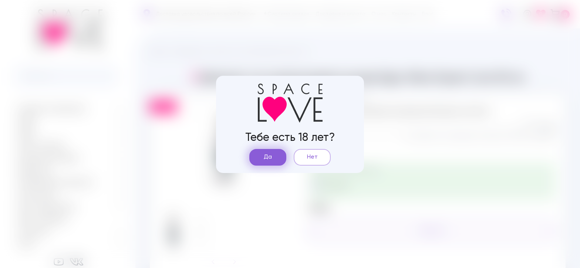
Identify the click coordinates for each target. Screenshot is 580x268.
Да (268, 157)
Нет (312, 157)
